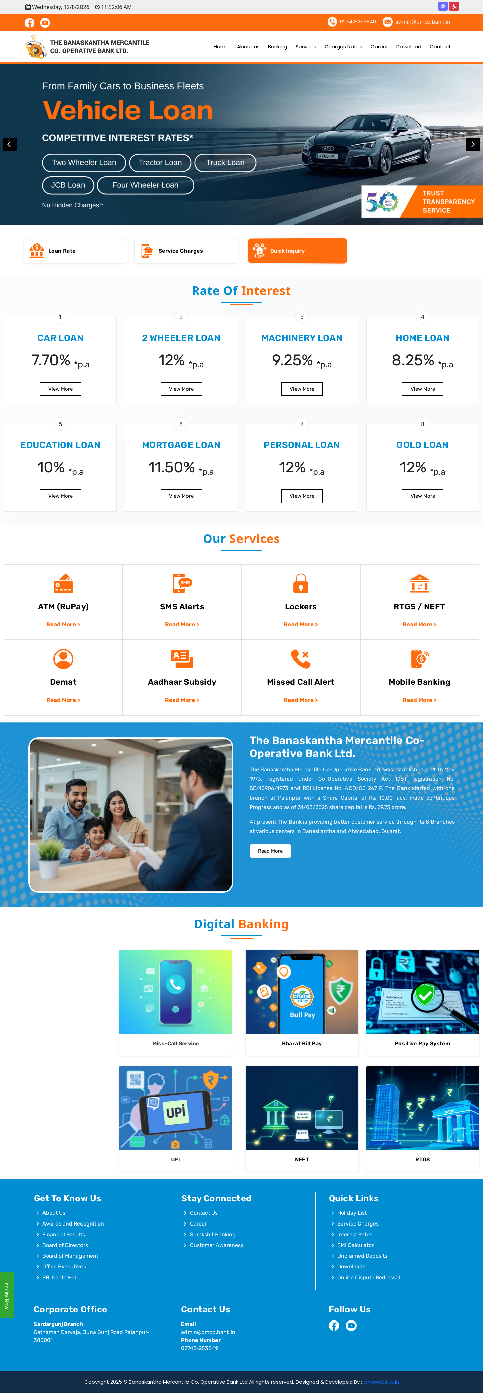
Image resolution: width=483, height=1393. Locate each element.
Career (379, 46)
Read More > (63, 721)
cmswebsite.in (381, 1381)
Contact (440, 46)
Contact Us (204, 1213)
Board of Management (70, 1256)
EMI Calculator (355, 1245)
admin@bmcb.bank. (206, 1332)
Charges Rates (343, 46)
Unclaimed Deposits (362, 1256)
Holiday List (352, 1213)
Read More (270, 822)
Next (473, 144)
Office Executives (64, 1266)
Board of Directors (65, 1245)
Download (408, 46)
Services (306, 46)
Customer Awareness (217, 1245)
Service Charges (358, 1223)
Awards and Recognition (73, 1223)
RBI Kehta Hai (59, 1277)
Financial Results (63, 1234)
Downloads (351, 1266)
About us (248, 46)
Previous (10, 144)
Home (221, 46)
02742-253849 (358, 21)
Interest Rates (354, 1234)
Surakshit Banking (213, 1234)
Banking (277, 46)
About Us (53, 1213)
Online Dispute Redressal (368, 1277)
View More (60, 517)
